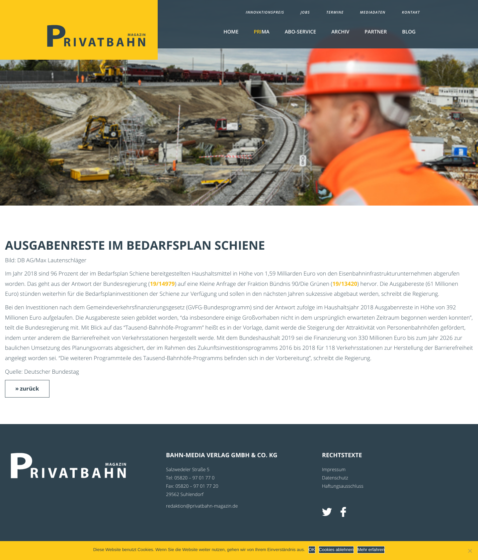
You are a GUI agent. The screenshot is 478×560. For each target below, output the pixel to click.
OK (312, 549)
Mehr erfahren (371, 549)
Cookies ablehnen (336, 549)
